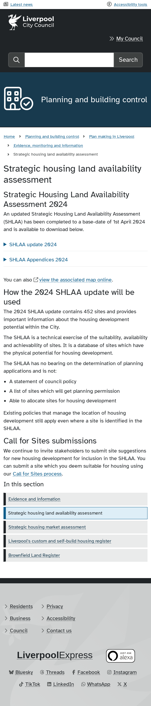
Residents (21, 606)
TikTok (32, 684)
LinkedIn (63, 684)
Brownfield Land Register (34, 555)
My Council (129, 38)
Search (128, 60)
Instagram (125, 672)
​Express (55, 655)
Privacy (55, 606)
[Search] (69, 59)
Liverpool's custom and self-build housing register (59, 541)
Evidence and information (34, 499)
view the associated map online (75, 280)
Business (20, 618)
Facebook (89, 672)
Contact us (59, 630)
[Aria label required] (18, 99)
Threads (55, 672)
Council (18, 630)
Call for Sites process (37, 474)
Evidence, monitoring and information (48, 145)
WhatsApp (98, 684)
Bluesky (24, 672)
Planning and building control (52, 136)
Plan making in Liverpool (111, 136)
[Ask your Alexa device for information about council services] (121, 656)
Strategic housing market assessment (47, 527)
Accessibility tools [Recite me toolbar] (130, 4)
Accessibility (61, 618)
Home (9, 136)
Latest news (21, 4)
